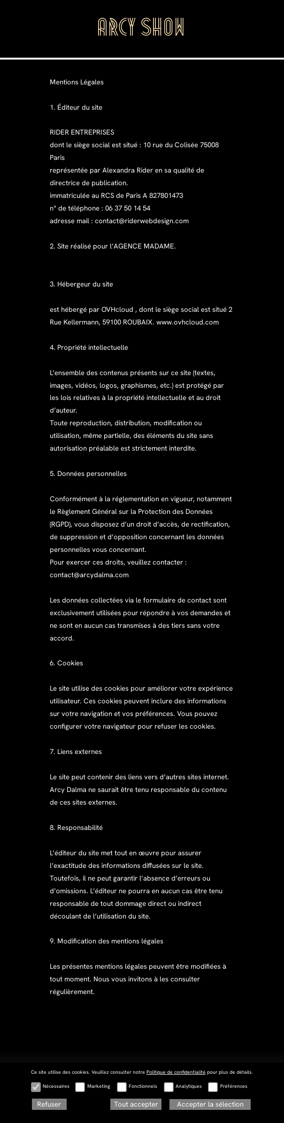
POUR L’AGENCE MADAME (76, 1082)
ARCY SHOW (142, 30)
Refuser (49, 1104)
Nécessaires (56, 1086)
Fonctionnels (143, 1086)
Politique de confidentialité (176, 1072)
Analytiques (189, 1086)
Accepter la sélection (210, 1104)
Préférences (233, 1086)
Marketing (98, 1086)
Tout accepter (136, 1104)
